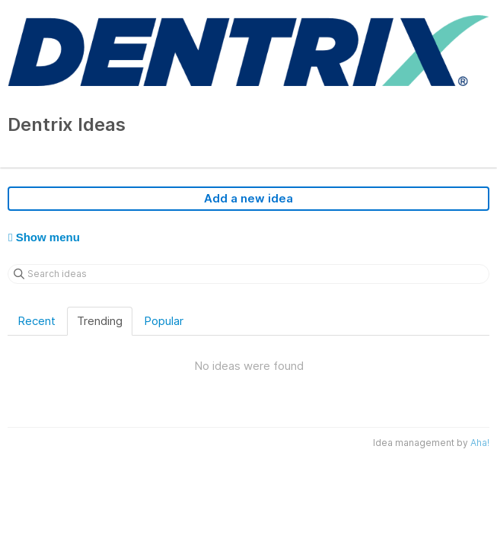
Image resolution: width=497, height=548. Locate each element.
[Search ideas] (248, 274)
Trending (100, 321)
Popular (163, 321)
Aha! (479, 442)
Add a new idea (248, 198)
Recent (37, 321)
